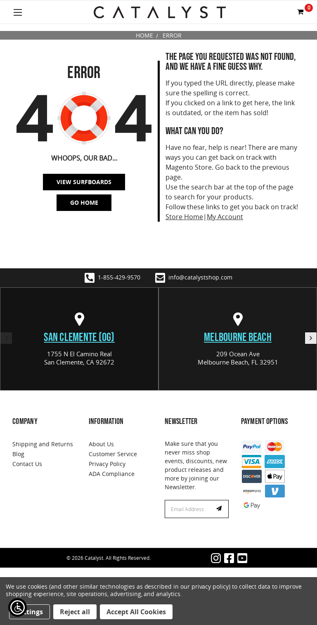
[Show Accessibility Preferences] (17, 607)
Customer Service (113, 454)
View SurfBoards (84, 182)
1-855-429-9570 (112, 278)
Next (311, 338)
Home (144, 35)
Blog (18, 454)
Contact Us (27, 464)
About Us (101, 444)
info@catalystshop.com (193, 278)
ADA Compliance (112, 474)
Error (172, 35)
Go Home (84, 202)
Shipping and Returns (42, 444)
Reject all (75, 611)
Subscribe (220, 509)
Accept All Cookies (136, 611)
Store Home (184, 216)
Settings (29, 611)
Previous (6, 338)
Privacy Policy (107, 464)
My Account (225, 216)
